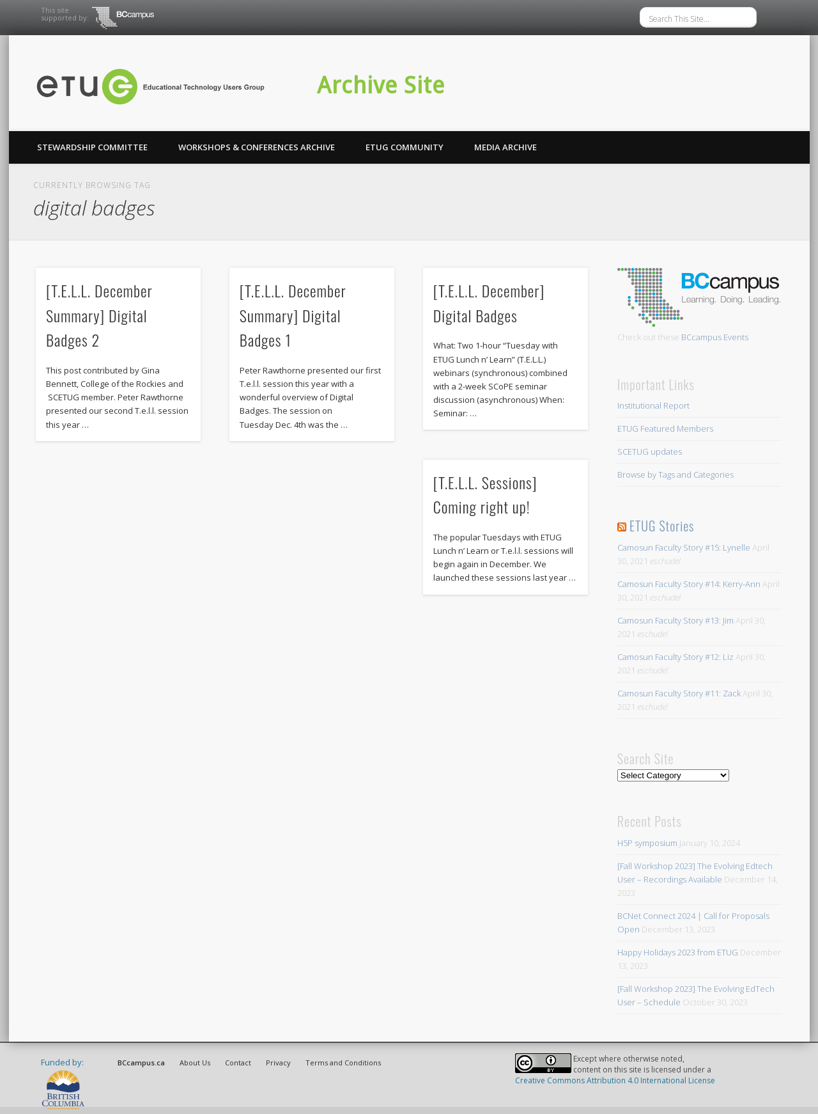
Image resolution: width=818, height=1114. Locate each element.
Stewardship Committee (92, 147)
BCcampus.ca (141, 1062)
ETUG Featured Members (665, 428)
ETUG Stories (661, 525)
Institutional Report (653, 405)
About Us (195, 1062)
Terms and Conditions (343, 1062)
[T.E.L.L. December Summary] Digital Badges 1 (293, 315)
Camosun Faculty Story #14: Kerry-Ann (688, 584)
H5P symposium (647, 843)
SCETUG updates (649, 451)
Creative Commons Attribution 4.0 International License (615, 1080)
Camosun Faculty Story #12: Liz (675, 657)
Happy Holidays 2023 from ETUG (677, 952)
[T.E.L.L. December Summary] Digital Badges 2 (99, 315)
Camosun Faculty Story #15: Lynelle (683, 547)
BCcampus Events (714, 337)
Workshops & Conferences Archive (256, 147)
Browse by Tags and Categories (675, 474)
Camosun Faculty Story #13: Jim (675, 620)
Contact (238, 1062)
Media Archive (505, 147)
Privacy (278, 1062)
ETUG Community (405, 147)
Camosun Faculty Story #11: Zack (679, 693)
